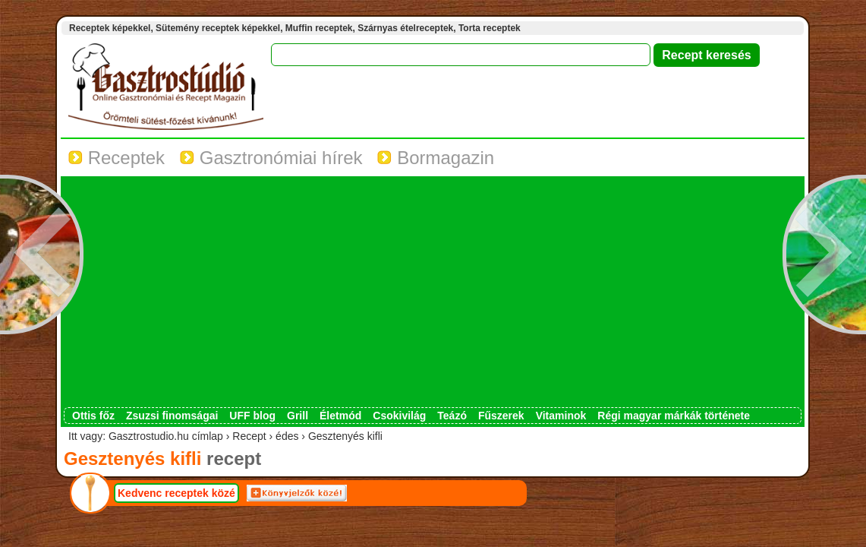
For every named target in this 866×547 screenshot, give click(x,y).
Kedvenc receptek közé (176, 493)
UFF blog (252, 415)
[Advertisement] (432, 293)
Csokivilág (399, 415)
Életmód (340, 415)
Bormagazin (435, 157)
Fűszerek (501, 415)
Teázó (452, 415)
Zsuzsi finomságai (172, 415)
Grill (297, 415)
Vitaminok (561, 415)
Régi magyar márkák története (673, 415)
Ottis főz (93, 415)
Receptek (116, 157)
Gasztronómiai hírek (271, 157)
